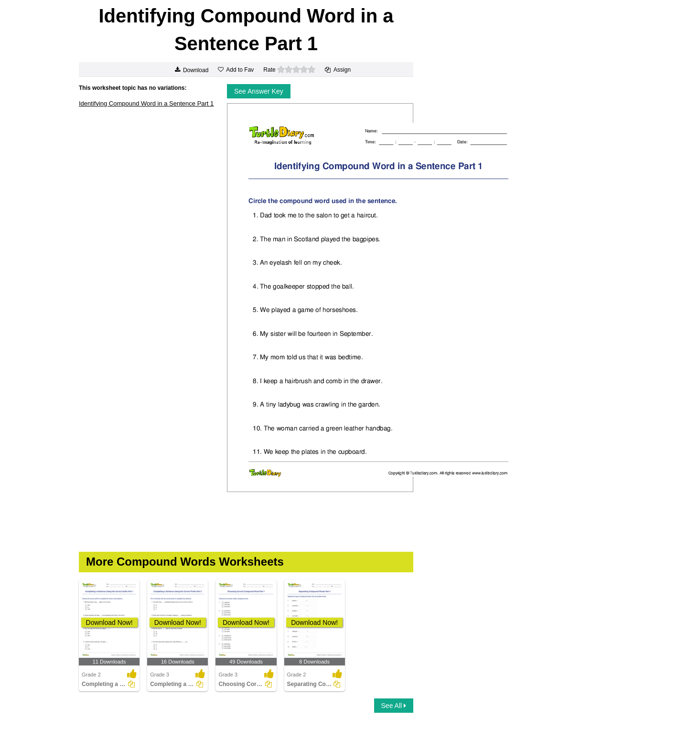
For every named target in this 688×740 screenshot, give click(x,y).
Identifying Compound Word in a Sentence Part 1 (146, 103)
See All (393, 705)
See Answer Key (258, 91)
